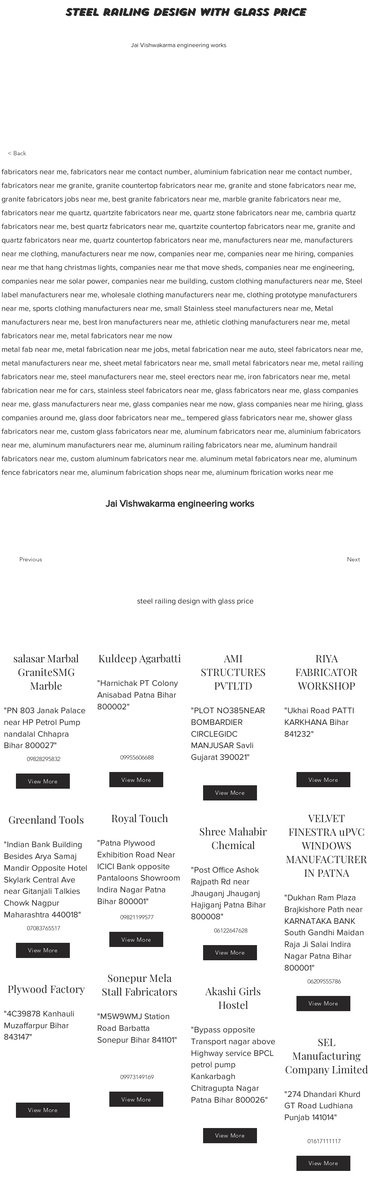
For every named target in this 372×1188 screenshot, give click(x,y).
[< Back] (33, 153)
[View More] (43, 781)
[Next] (341, 559)
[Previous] (44, 559)
